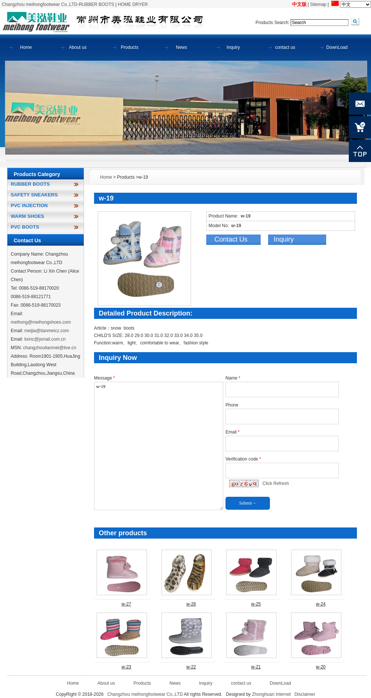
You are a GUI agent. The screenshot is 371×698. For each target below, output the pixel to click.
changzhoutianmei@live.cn (49, 347)
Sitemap (318, 4)
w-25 (256, 604)
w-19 (158, 446)
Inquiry (284, 239)
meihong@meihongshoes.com (41, 322)
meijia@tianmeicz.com (46, 330)
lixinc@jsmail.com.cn (45, 339)
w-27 (126, 604)
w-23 (126, 667)
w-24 (320, 604)
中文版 (299, 4)
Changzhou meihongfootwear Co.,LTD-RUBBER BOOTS (58, 4)
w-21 (256, 667)
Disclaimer (304, 694)
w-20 (320, 667)
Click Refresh (276, 483)
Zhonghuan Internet (271, 694)
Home (106, 177)
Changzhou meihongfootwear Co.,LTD (145, 694)
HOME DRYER (133, 4)
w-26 (191, 604)
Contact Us (230, 239)
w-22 (191, 667)
